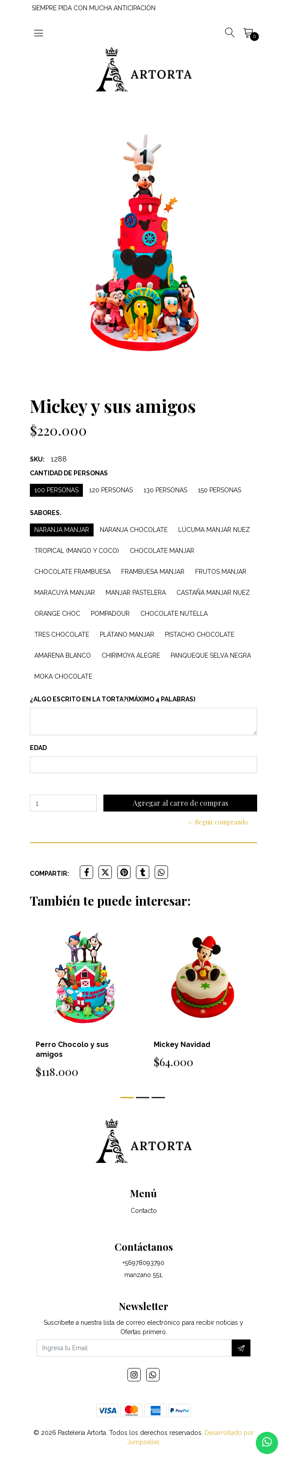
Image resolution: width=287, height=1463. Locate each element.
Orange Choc (57, 613)
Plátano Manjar (127, 634)
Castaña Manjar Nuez (213, 592)
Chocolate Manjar (162, 550)
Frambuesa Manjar (152, 571)
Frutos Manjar (220, 571)
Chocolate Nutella (174, 613)
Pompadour (110, 613)
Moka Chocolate (63, 676)
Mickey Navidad (182, 1044)
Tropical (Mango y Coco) (76, 550)
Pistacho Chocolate (199, 634)
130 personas (165, 490)
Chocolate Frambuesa (72, 571)
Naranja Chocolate (134, 529)
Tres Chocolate (61, 634)
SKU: (37, 459)
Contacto (144, 1210)
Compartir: (49, 873)
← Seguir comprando (218, 822)
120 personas (111, 490)
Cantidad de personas (69, 473)
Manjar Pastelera (136, 592)
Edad (38, 747)
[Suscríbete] (241, 1347)
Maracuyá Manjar (64, 592)
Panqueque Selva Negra (211, 655)
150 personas (219, 490)
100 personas (56, 490)
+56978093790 (143, 1262)
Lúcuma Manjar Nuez (214, 529)
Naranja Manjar (61, 529)
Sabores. (46, 512)
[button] (127, 1097)
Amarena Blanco (62, 655)
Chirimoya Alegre (131, 655)
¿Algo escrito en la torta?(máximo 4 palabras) (112, 699)
